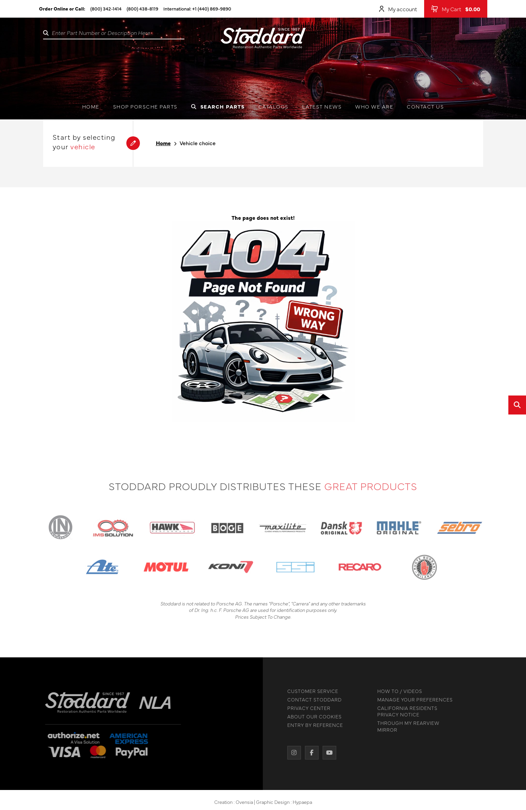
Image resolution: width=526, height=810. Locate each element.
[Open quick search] (517, 405)
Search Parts (218, 106)
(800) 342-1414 (106, 8)
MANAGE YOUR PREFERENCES (412, 699)
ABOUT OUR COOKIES (312, 716)
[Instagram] (291, 752)
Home (90, 106)
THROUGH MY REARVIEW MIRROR (406, 726)
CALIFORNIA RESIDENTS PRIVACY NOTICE (405, 711)
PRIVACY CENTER (306, 708)
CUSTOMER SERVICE (310, 691)
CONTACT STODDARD (312, 699)
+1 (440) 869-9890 (211, 8)
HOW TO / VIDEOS (397, 691)
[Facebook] (309, 752)
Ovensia (244, 804)
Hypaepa (302, 804)
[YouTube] (327, 752)
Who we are (374, 106)
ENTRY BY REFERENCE (313, 725)
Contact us (425, 106)
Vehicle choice (198, 143)
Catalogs (273, 106)
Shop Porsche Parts (145, 106)
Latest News (322, 106)
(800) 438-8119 (142, 8)
